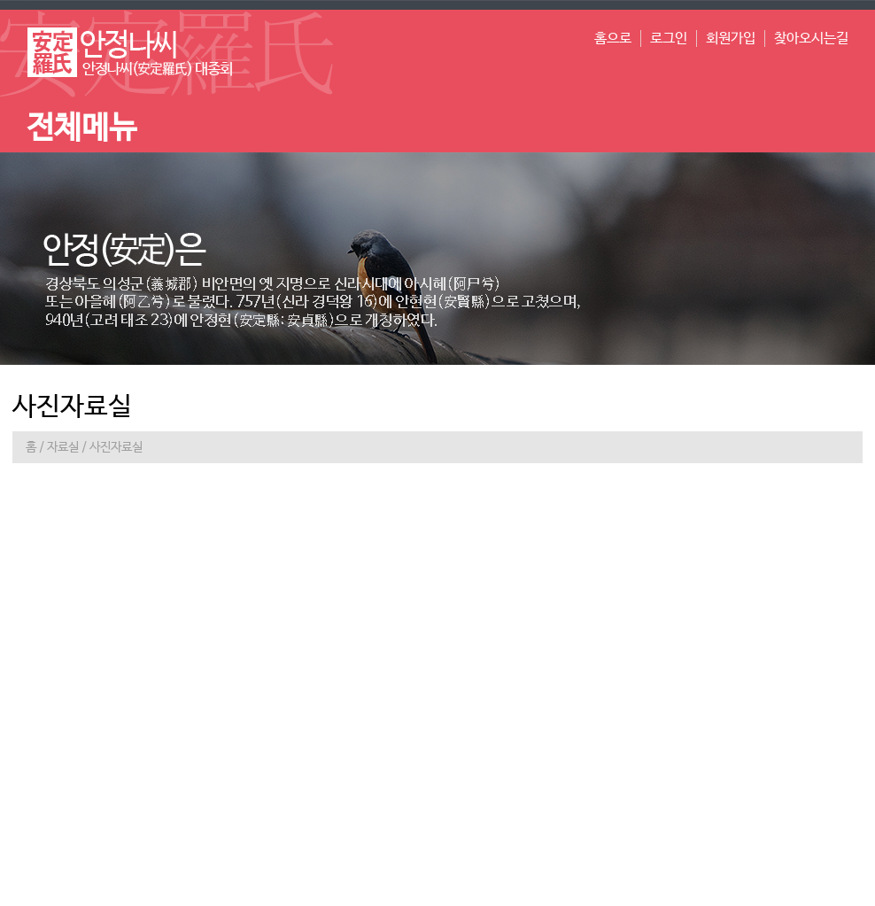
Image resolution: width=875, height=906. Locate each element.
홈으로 (612, 38)
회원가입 (730, 38)
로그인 (668, 38)
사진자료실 (116, 447)
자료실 (63, 447)
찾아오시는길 (811, 38)
